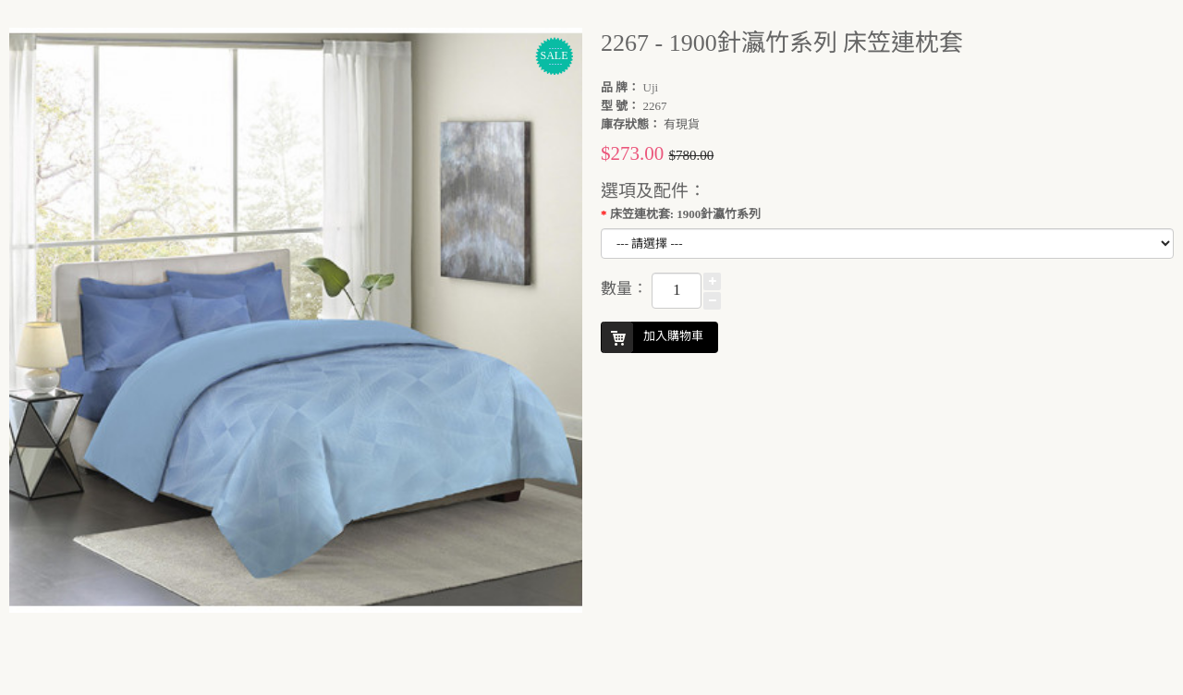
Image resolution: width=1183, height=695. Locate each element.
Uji (651, 87)
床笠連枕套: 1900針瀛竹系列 (686, 214)
